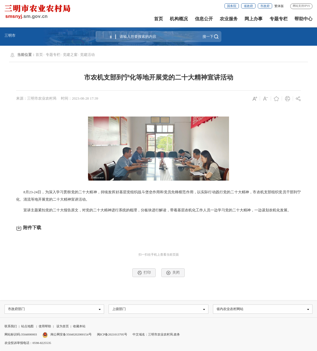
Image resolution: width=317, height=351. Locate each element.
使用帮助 (45, 326)
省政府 (248, 6)
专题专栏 (279, 18)
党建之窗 (70, 54)
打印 (144, 272)
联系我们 (11, 326)
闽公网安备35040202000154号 (67, 335)
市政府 (265, 6)
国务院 (231, 6)
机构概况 (179, 18)
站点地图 (27, 326)
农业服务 (229, 18)
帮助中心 (303, 18)
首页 (158, 18)
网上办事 (254, 18)
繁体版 (279, 6)
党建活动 (87, 54)
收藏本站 (79, 326)
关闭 (173, 272)
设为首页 (62, 326)
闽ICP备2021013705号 (112, 335)
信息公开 (204, 18)
